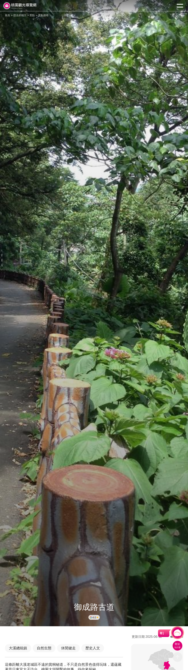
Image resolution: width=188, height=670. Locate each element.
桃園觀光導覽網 (19, 5)
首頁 (7, 15)
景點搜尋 (43, 15)
